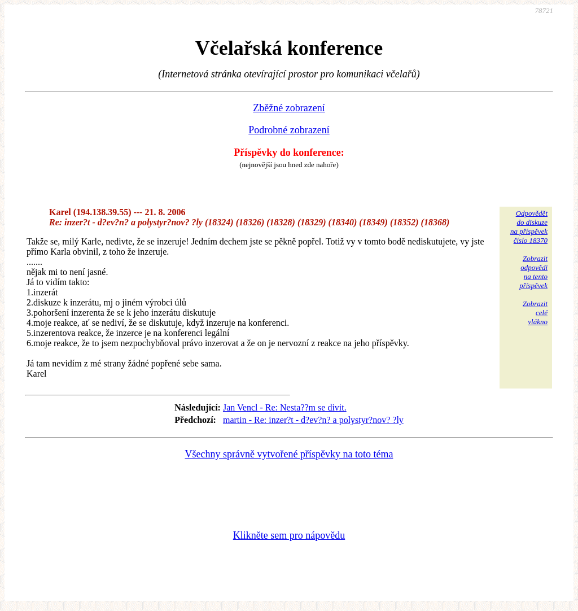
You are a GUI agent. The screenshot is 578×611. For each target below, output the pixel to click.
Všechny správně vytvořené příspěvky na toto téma (289, 454)
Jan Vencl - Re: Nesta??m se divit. (285, 407)
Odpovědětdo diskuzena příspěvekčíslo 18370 (529, 227)
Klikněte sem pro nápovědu (289, 535)
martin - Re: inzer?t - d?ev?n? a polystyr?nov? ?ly (313, 420)
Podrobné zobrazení (288, 130)
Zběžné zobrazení (289, 108)
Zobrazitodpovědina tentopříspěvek (533, 272)
